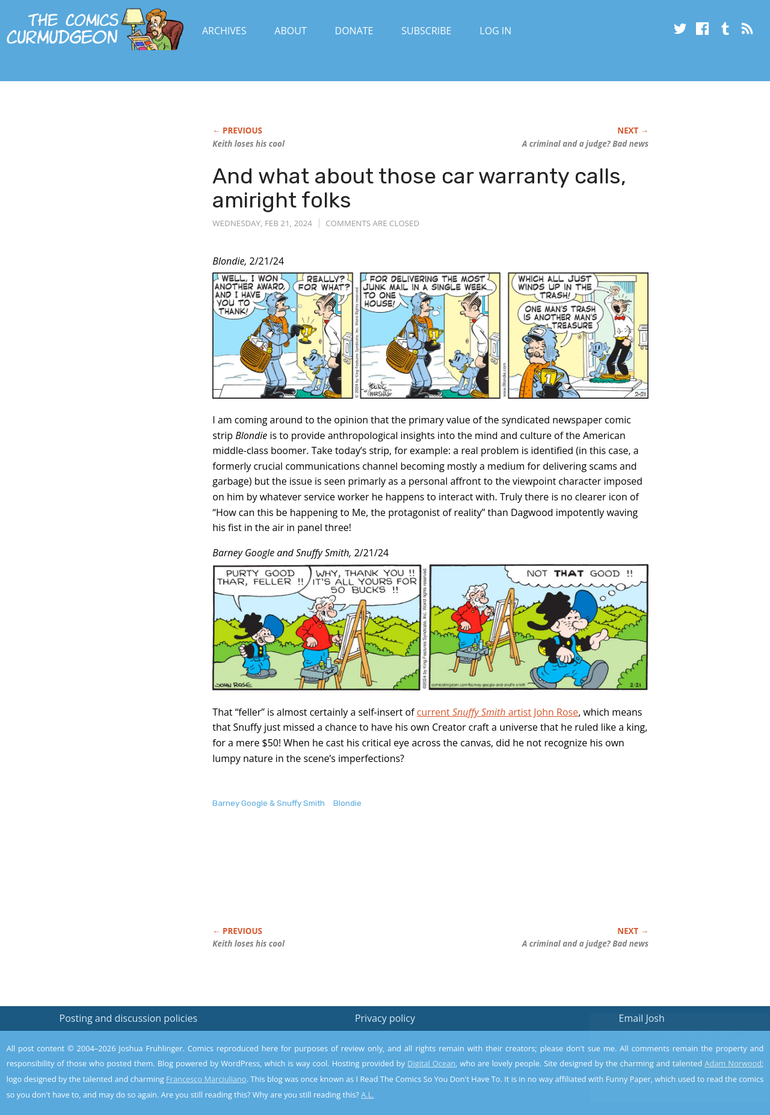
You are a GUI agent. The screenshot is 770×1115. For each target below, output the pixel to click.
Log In (495, 30)
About (290, 30)
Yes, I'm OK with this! (668, 1070)
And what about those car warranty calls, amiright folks (419, 188)
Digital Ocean (431, 1063)
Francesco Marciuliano (206, 1079)
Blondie (347, 803)
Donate (354, 30)
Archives (224, 30)
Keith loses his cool (248, 143)
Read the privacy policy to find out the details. (662, 1039)
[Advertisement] (431, 880)
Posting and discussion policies (129, 1018)
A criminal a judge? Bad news (585, 143)
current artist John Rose (497, 712)
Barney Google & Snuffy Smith (268, 803)
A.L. (367, 1094)
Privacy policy (385, 1018)
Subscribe (426, 30)
